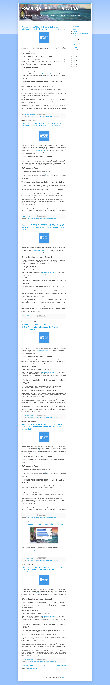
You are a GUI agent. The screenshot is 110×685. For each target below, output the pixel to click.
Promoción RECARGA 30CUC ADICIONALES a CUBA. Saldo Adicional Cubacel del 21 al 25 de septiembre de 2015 (41, 327)
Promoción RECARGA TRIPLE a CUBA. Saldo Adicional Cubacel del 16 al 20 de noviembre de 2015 (41, 125)
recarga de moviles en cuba (36, 116)
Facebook (75, 31)
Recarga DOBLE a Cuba (49, 8)
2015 (74, 66)
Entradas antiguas (61, 665)
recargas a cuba (54, 116)
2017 (74, 62)
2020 (74, 56)
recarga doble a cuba (46, 116)
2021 (74, 41)
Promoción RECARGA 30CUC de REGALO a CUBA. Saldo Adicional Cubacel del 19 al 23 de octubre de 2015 (43, 227)
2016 (74, 64)
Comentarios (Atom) (32, 668)
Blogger (63, 677)
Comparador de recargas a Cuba (80, 33)
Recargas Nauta (76, 26)
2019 (74, 58)
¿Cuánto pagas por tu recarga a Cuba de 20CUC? (42, 524)
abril (75, 49)
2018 (74, 60)
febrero (76, 51)
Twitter (74, 29)
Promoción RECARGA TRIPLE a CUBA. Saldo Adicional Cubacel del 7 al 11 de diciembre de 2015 (43, 28)
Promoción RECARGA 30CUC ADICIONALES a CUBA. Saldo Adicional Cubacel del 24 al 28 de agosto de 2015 (41, 426)
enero (75, 53)
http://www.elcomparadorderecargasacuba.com (33, 550)
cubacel (28, 116)
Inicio (45, 665)
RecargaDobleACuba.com (42, 50)
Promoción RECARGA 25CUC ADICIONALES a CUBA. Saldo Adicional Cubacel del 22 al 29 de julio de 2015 (43, 569)
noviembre (76, 43)
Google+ (75, 28)
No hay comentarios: (31, 114)
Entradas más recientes (27, 665)
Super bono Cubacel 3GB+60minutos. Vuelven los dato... (81, 46)
